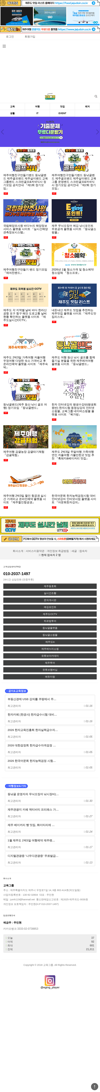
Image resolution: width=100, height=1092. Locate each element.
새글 (74, 551)
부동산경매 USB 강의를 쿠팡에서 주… (32, 699)
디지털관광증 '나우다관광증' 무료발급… (33, 856)
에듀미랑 (50, 676)
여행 (37, 106)
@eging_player (50, 987)
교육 (12, 106)
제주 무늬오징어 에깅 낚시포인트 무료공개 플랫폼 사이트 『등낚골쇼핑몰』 (74, 229)
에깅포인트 (50, 607)
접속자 (83, 551)
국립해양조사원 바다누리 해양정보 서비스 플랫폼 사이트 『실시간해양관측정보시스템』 (25, 229)
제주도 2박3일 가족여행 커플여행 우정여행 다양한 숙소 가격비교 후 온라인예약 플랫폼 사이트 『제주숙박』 (25, 362)
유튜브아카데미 (50, 656)
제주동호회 (50, 586)
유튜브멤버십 (50, 669)
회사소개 (18, 551)
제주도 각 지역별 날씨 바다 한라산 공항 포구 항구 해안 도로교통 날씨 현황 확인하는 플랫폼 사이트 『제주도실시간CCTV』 (25, 315)
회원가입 (30, 36)
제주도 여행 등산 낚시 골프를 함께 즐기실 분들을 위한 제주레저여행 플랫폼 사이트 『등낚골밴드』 (73, 361)
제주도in (50, 642)
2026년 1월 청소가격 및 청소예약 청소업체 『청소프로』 (73, 271)
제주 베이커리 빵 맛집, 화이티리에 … (31, 825)
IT (37, 113)
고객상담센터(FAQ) (12, 567)
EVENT (62, 113)
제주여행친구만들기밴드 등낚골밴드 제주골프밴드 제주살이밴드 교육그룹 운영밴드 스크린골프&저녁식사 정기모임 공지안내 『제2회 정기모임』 (74, 181)
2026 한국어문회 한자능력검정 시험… (32, 760)
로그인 (10, 36)
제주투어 (50, 663)
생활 (12, 113)
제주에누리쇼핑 (50, 649)
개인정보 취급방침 (58, 551)
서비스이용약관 (35, 551)
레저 (87, 106)
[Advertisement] (50, 65)
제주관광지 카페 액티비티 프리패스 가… (33, 809)
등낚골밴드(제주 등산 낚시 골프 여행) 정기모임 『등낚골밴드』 (25, 406)
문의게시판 (50, 600)
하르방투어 (50, 621)
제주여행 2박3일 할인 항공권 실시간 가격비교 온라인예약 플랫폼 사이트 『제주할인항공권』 (24, 499)
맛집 (62, 106)
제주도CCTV (50, 614)
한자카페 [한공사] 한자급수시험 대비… (32, 714)
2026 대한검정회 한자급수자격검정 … (32, 745)
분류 (4, 46)
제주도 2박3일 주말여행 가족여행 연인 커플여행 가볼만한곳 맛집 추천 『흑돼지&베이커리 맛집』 (73, 455)
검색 (93, 95)
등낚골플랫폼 (50, 628)
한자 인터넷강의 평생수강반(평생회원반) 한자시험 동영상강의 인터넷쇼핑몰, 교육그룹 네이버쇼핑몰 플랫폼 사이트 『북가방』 (74, 409)
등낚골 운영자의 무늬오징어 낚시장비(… (33, 794)
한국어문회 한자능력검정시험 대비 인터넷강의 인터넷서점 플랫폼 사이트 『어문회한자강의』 (74, 499)
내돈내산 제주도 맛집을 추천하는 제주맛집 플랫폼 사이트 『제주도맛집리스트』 (74, 313)
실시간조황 (50, 593)
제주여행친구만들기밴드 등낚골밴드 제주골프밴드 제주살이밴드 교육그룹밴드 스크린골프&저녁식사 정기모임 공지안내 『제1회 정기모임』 (25, 181)
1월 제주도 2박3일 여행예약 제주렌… (31, 840)
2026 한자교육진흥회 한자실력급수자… (33, 730)
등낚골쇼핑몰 (50, 635)
